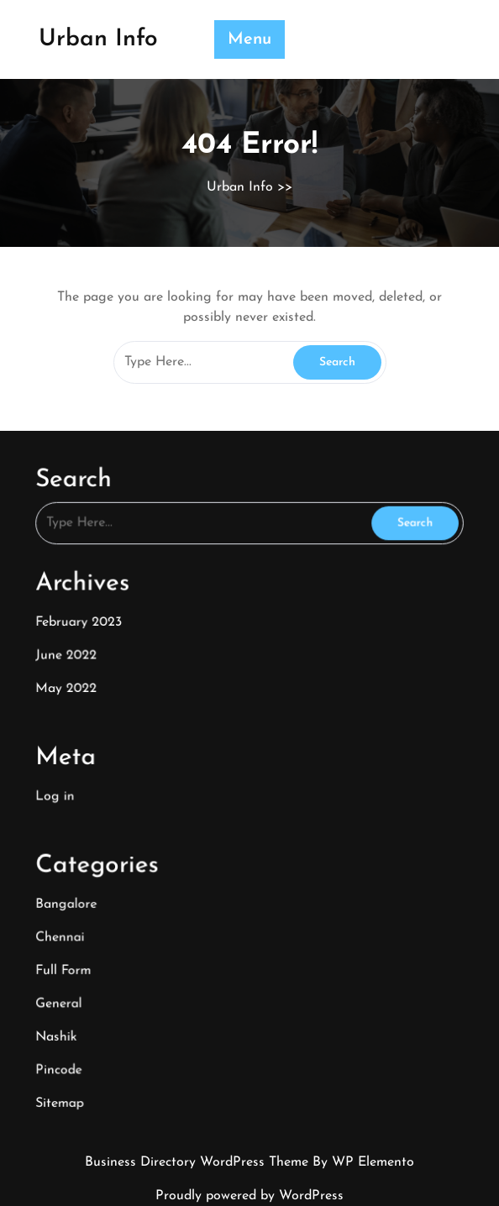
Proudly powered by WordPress (249, 1196)
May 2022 (75, 689)
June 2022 (75, 657)
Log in (64, 791)
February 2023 (87, 626)
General (68, 989)
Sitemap (69, 1084)
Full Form (72, 957)
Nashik (66, 1020)
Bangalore (75, 894)
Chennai (69, 926)
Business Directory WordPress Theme (199, 1162)
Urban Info (98, 39)
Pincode (68, 1052)
